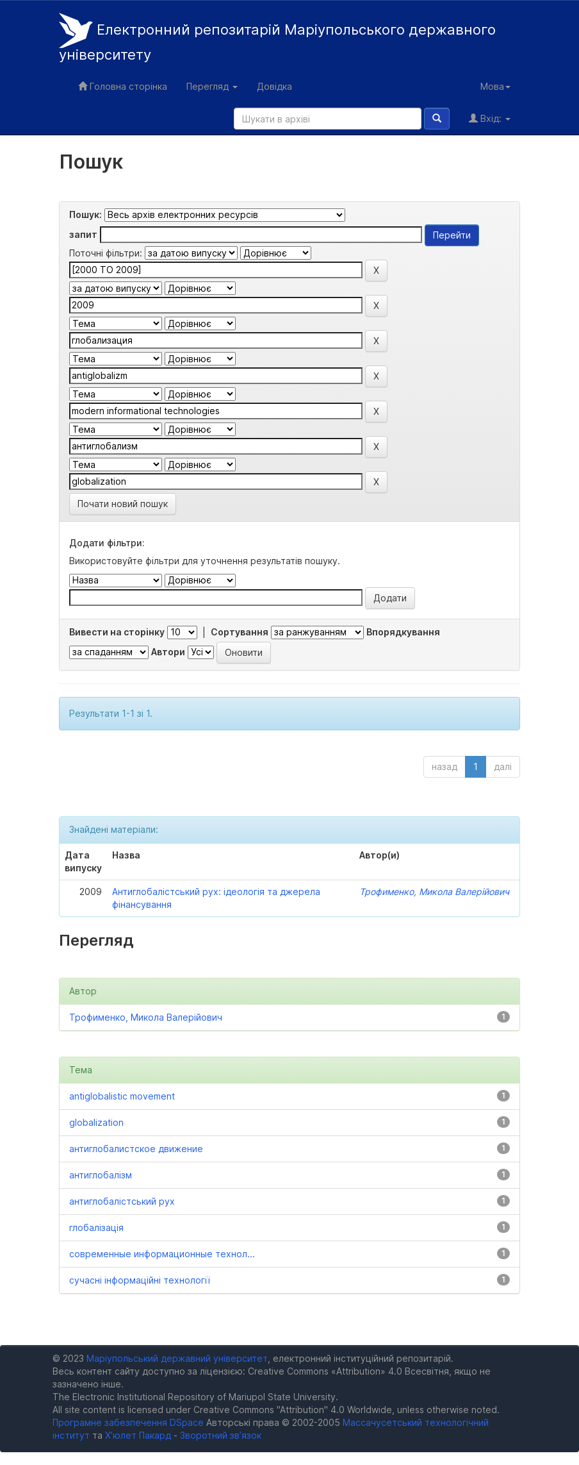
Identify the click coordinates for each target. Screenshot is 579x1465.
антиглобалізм (100, 1174)
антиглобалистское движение (136, 1148)
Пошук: (85, 214)
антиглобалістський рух (122, 1201)
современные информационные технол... (162, 1253)
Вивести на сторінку (117, 631)
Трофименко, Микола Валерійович (434, 891)
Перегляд (212, 86)
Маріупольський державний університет (177, 1358)
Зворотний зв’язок (220, 1435)
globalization (96, 1122)
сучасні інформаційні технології (139, 1280)
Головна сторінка (122, 86)
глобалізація (96, 1227)
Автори (168, 651)
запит (83, 234)
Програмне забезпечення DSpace (128, 1422)
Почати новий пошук (122, 503)
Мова (495, 86)
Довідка (274, 86)
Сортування (239, 631)
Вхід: (489, 118)
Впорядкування (403, 631)
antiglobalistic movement (122, 1096)
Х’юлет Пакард (138, 1435)
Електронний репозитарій (277, 38)
